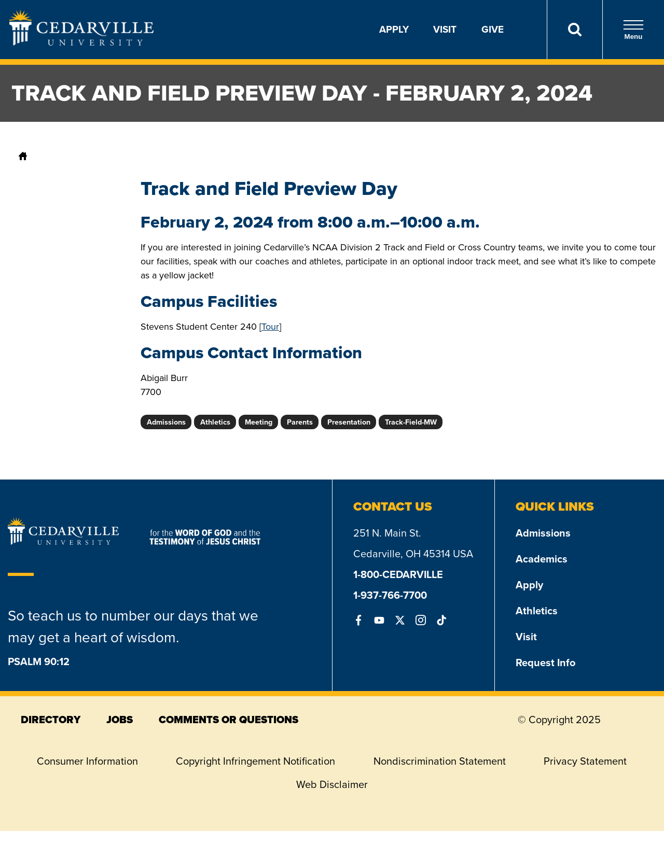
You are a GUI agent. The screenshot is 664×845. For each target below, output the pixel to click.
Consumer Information (87, 761)
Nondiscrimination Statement (440, 761)
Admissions (543, 533)
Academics (542, 559)
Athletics (537, 610)
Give (492, 29)
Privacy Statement (585, 761)
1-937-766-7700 (390, 595)
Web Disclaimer (332, 784)
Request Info (545, 662)
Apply (394, 29)
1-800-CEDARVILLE (398, 574)
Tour (270, 326)
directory (50, 719)
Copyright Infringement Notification (255, 761)
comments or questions (228, 719)
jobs (119, 719)
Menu (633, 29)
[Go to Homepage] (81, 42)
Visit (445, 29)
